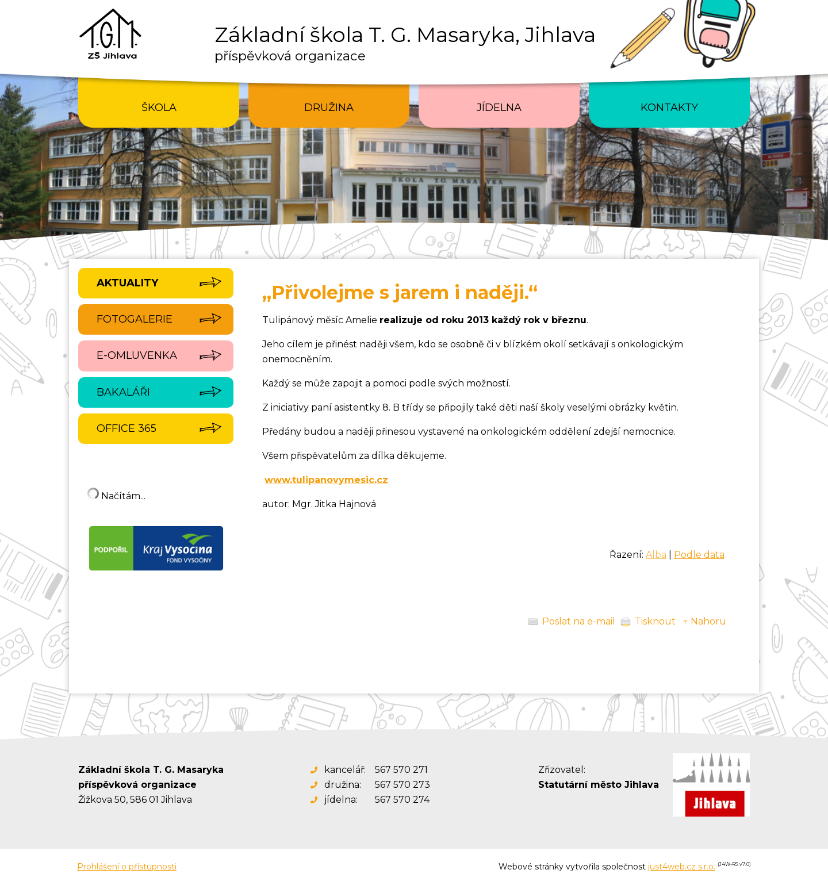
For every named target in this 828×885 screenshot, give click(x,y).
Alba (656, 554)
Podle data (699, 554)
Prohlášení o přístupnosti (127, 866)
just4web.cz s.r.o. (681, 866)
